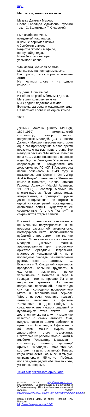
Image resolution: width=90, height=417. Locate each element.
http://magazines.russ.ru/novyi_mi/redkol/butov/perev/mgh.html (50, 392)
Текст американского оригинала (40, 372)
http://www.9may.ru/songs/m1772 (35, 404)
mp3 (20, 6)
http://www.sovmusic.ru (60, 382)
